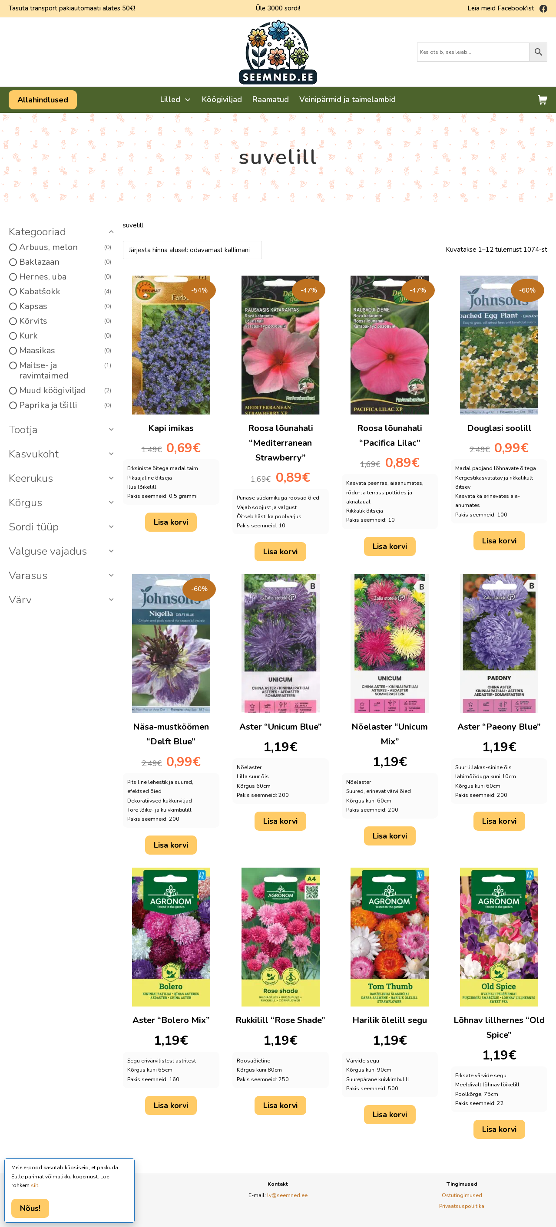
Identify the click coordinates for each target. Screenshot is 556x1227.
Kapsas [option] (65, 306)
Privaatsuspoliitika (461, 1206)
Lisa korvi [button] (171, 522)
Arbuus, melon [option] (65, 247)
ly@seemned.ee (287, 1195)
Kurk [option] (65, 336)
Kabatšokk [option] (65, 291)
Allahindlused (42, 100)
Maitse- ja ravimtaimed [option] (65, 370)
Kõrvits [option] (65, 321)
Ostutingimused (462, 1195)
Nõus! (30, 1208)
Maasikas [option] (65, 350)
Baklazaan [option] (65, 262)
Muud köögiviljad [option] (65, 390)
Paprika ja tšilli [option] (65, 405)
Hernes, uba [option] (65, 277)
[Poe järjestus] (192, 250)
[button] (62, 232)
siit (34, 1185)
